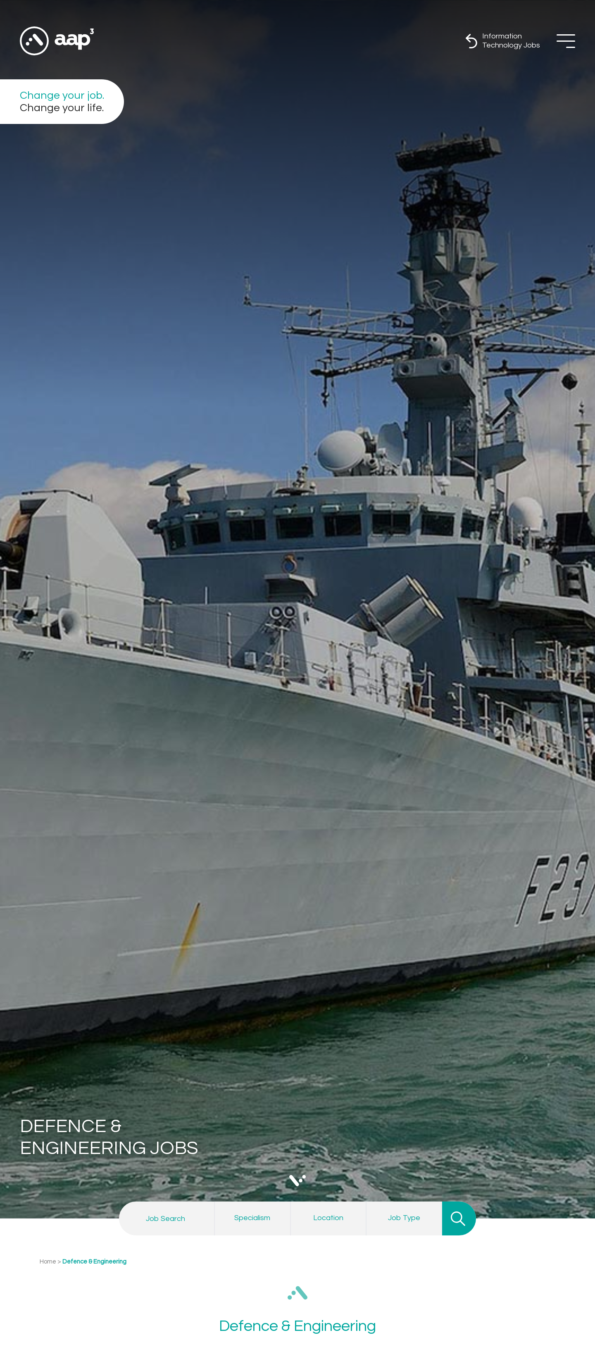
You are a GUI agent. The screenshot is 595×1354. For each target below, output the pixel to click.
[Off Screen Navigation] (566, 41)
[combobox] (252, 1218)
